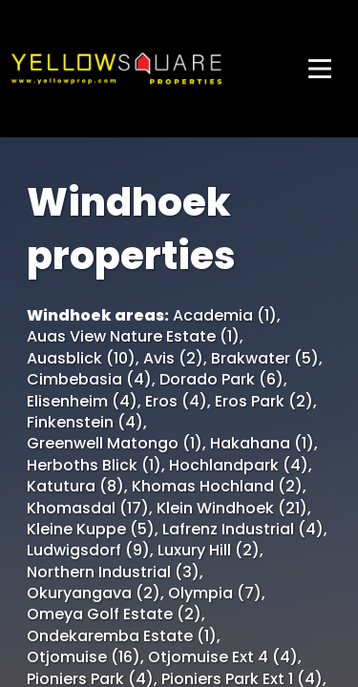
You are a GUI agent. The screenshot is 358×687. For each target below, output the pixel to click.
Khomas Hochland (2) (217, 486)
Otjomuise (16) (83, 657)
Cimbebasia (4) (89, 379)
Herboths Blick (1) (94, 465)
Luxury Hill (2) (209, 550)
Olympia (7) (215, 593)
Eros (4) (176, 401)
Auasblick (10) (81, 358)
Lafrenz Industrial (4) (243, 529)
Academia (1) (225, 315)
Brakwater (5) (265, 358)
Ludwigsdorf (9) (88, 550)
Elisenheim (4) (82, 401)
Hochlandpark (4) (238, 465)
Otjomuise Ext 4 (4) (223, 657)
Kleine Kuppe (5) (91, 529)
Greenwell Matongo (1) (114, 443)
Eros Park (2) (264, 401)
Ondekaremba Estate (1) (122, 636)
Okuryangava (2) (93, 593)
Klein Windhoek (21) (232, 508)
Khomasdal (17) (88, 508)
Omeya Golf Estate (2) (114, 614)
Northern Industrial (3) (113, 572)
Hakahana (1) (262, 443)
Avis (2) (173, 358)
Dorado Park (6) (221, 379)
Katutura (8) (75, 486)
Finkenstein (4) (85, 422)
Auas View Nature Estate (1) (133, 336)
